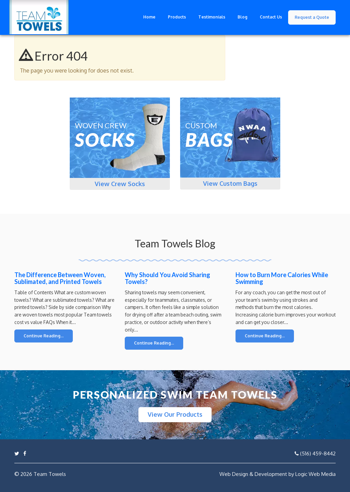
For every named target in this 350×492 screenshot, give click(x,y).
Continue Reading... (44, 335)
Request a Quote (312, 17)
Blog (242, 17)
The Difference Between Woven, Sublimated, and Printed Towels (60, 278)
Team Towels (49, 474)
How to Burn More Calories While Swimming (281, 278)
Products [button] (177, 17)
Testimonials (211, 17)
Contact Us (271, 17)
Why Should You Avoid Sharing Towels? (167, 278)
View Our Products (175, 414)
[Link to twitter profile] (16, 453)
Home (149, 17)
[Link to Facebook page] (24, 453)
